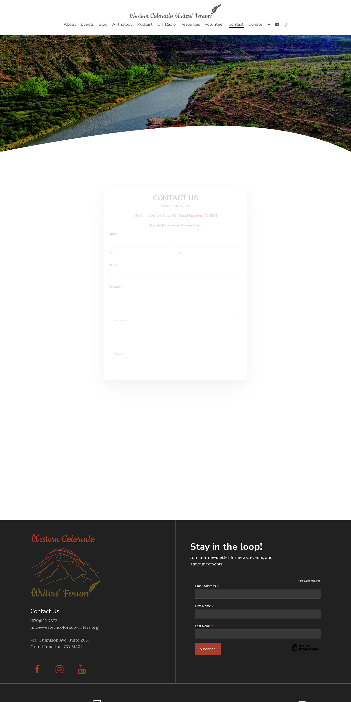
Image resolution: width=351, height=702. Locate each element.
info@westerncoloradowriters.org (64, 627)
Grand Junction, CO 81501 (56, 646)
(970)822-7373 (43, 620)
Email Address (207, 586)
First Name (204, 606)
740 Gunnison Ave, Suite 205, (59, 640)
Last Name (204, 626)
